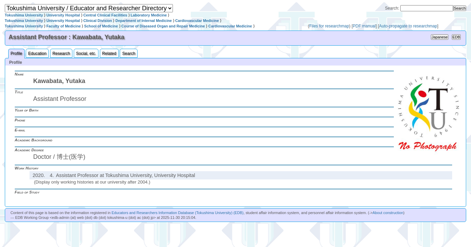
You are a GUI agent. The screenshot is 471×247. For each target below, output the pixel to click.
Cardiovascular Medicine (197, 21)
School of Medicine (101, 26)
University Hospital (63, 15)
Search (128, 53)
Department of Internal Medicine (143, 21)
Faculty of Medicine (63, 26)
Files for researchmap (329, 26)
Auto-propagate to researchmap (408, 26)
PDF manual (364, 26)
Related (109, 53)
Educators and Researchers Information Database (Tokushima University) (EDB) (177, 213)
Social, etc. (86, 53)
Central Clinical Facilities (105, 15)
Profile (16, 53)
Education (37, 53)
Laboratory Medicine (149, 15)
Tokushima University (24, 15)
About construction (388, 213)
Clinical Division (97, 21)
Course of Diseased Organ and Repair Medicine (163, 26)
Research (61, 53)
